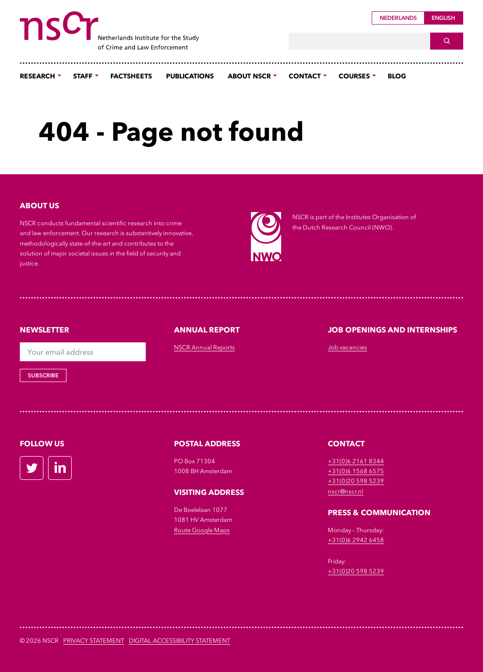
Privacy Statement (93, 640)
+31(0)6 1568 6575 (356, 471)
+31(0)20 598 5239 (356, 481)
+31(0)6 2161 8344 (356, 461)
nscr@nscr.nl (345, 491)
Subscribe (43, 375)
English (443, 18)
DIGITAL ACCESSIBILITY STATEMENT (179, 640)
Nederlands (398, 18)
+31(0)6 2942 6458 (356, 540)
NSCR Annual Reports (204, 347)
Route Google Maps (202, 530)
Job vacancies (347, 347)
